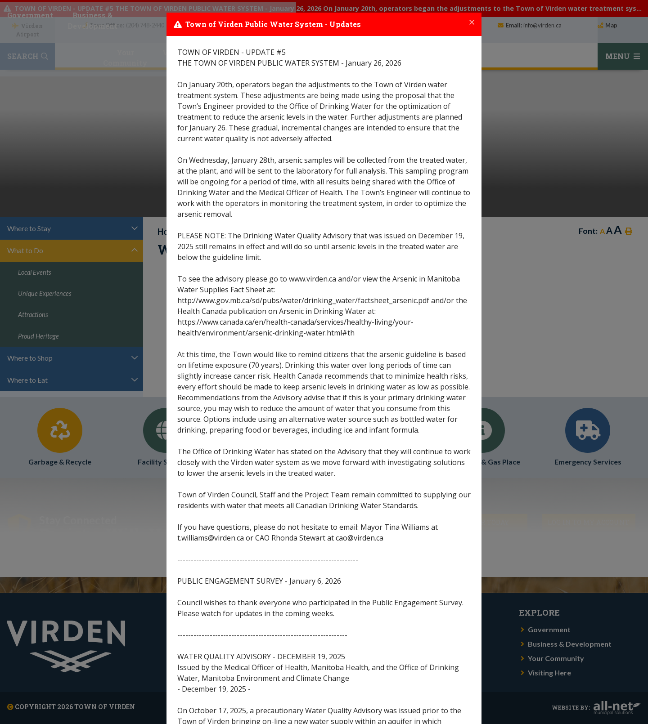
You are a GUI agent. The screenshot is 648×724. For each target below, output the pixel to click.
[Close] (472, 22)
